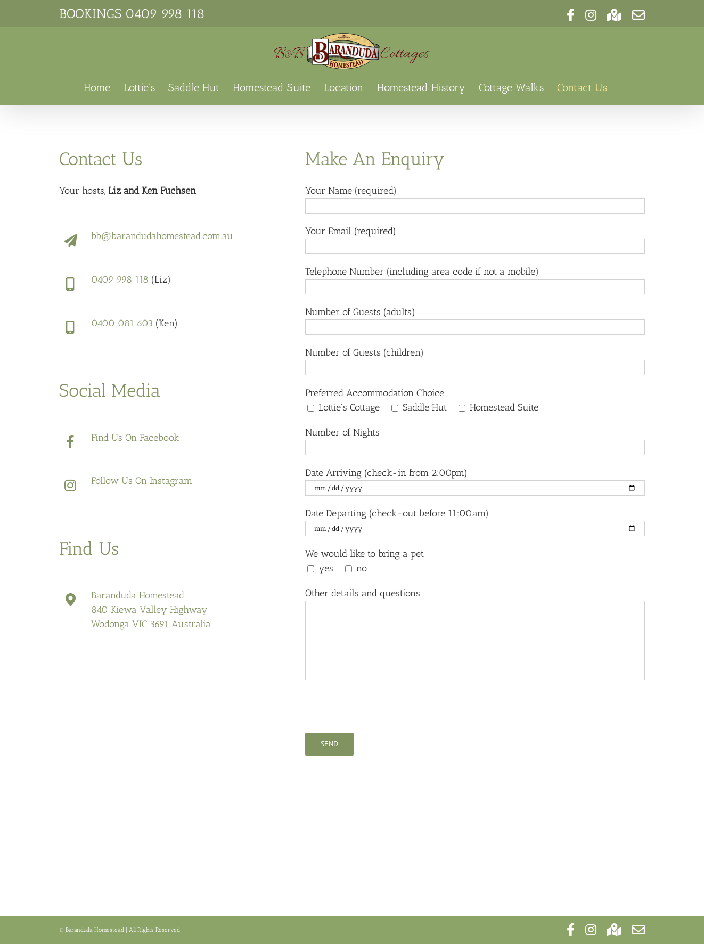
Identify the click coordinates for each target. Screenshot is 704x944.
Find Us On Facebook (135, 438)
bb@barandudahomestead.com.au (162, 236)
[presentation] (386, 712)
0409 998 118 (164, 13)
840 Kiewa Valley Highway (149, 609)
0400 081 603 (122, 323)
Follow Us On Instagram (141, 481)
